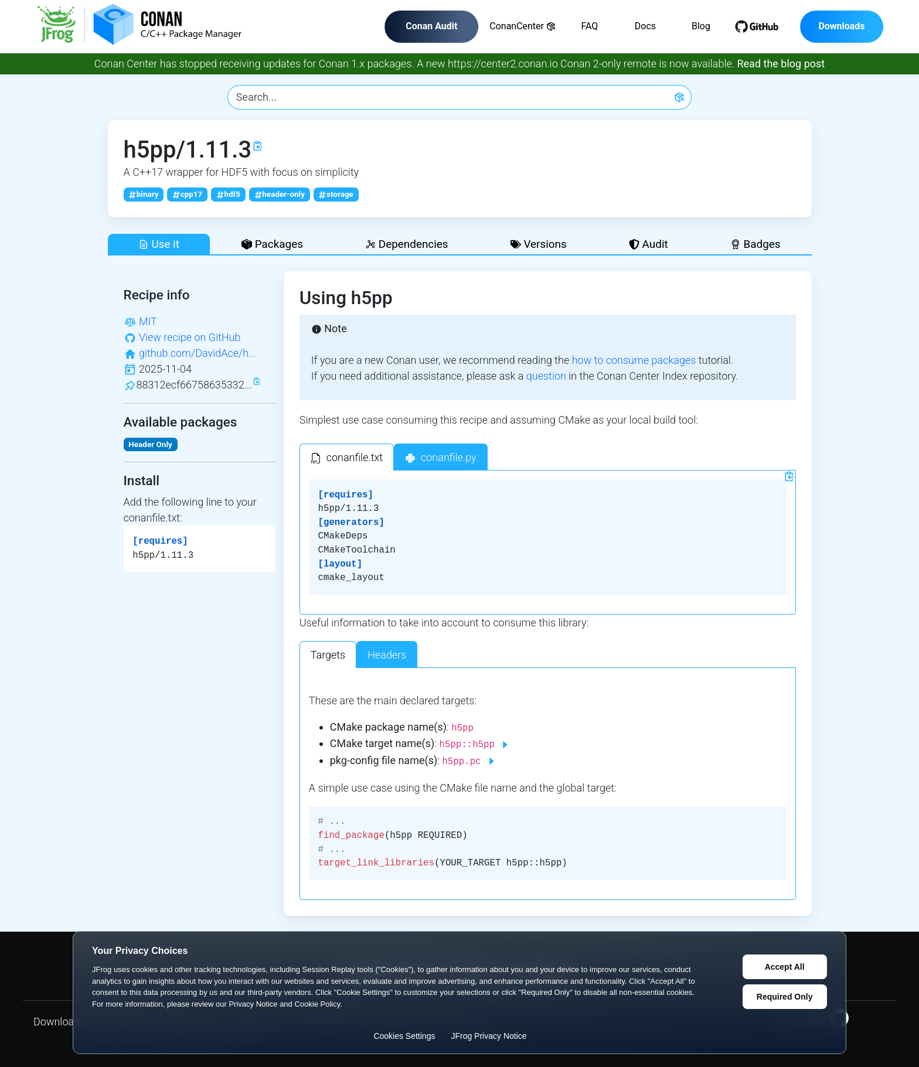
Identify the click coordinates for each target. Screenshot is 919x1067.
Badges (755, 244)
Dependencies (406, 244)
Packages (272, 244)
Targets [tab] (328, 655)
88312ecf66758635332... (194, 385)
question (546, 376)
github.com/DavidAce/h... (197, 353)
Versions (538, 244)
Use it (158, 244)
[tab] (346, 457)
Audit (648, 244)
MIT (148, 321)
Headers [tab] (386, 655)
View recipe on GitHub (190, 337)
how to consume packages (634, 360)
